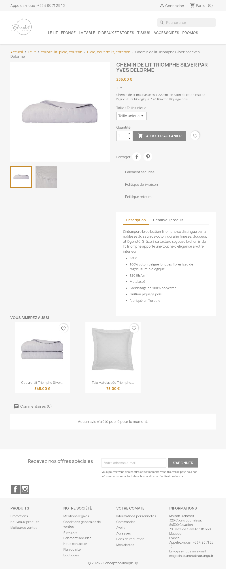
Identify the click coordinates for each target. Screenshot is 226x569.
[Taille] (131, 116)
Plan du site (72, 549)
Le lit (53, 32)
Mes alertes (125, 545)
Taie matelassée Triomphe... (113, 382)
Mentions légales (76, 516)
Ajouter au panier (160, 136)
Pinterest (147, 156)
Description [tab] (136, 220)
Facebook (15, 489)
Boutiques (71, 555)
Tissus (143, 32)
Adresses (123, 533)
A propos (70, 532)
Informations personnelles (136, 516)
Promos (190, 32)
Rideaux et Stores (116, 32)
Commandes (126, 522)
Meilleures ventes (23, 527)
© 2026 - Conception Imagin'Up (113, 563)
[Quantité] (121, 136)
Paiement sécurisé (77, 538)
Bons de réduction (130, 539)
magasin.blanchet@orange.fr (191, 556)
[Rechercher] (186, 22)
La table (87, 32)
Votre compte (130, 508)
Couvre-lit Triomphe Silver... (42, 382)
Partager (136, 156)
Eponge (68, 32)
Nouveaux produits (24, 522)
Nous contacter (75, 544)
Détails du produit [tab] (168, 220)
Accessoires (166, 32)
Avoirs (121, 527)
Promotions (19, 516)
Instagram (25, 489)
